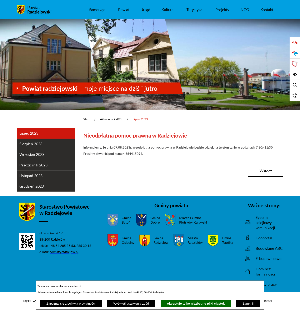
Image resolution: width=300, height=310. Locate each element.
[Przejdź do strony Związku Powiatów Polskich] (295, 64)
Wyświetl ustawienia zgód (131, 303)
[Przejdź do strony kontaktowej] (295, 95)
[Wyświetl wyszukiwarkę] (295, 85)
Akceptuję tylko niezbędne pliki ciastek (196, 303)
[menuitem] (97, 9)
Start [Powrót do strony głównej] (86, 119)
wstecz (266, 171)
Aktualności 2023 (111, 119)
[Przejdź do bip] (295, 42)
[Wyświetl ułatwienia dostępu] (295, 74)
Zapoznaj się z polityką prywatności (70, 303)
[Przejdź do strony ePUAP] (295, 53)
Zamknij (248, 303)
